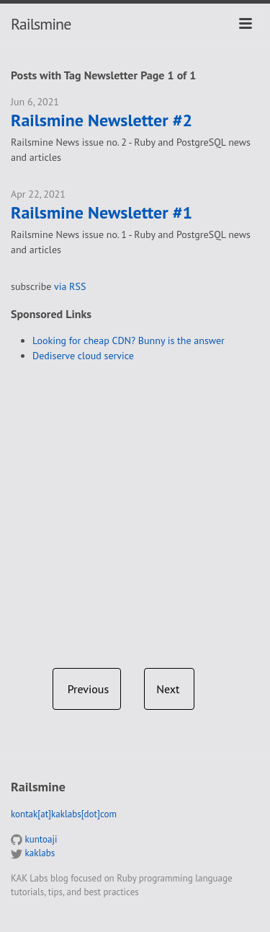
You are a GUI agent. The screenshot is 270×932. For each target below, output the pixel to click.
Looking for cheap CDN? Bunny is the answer (128, 340)
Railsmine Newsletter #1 (101, 213)
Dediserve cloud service (83, 355)
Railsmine (41, 24)
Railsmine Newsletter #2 (101, 120)
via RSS (70, 286)
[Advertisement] (135, 509)
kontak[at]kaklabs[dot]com (64, 814)
